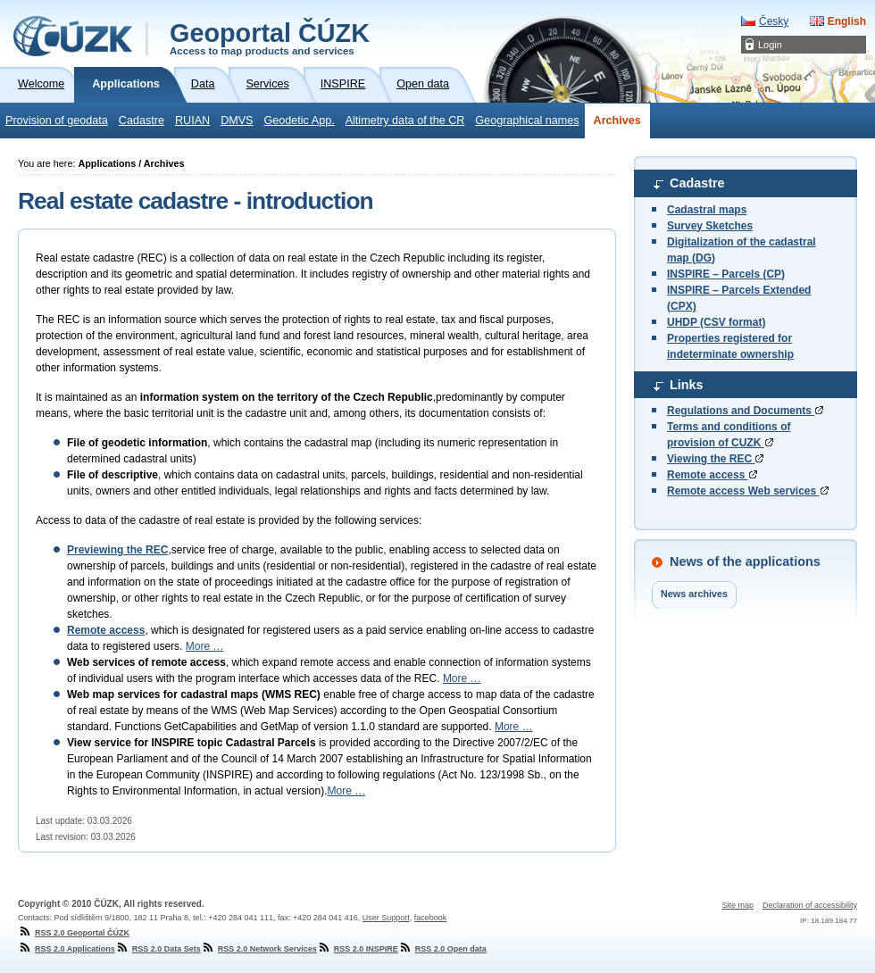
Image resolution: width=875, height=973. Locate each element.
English (847, 21)
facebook (430, 917)
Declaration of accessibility (809, 905)
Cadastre (141, 120)
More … (205, 646)
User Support (386, 917)
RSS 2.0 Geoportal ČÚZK (73, 932)
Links (687, 385)
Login (770, 44)
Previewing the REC (117, 550)
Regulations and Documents (745, 410)
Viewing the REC (715, 459)
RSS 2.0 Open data (442, 948)
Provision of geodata (56, 120)
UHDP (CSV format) (716, 322)
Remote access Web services (748, 491)
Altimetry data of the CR (405, 120)
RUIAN (192, 120)
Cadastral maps (706, 210)
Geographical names (527, 120)
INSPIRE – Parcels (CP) (726, 274)
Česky (773, 21)
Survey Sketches (710, 226)
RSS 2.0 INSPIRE (357, 948)
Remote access (712, 475)
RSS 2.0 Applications (66, 948)
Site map (737, 905)
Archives (617, 120)
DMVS (237, 120)
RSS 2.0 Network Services (259, 948)
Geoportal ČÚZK (270, 37)
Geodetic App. (299, 120)
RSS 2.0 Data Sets (158, 948)
